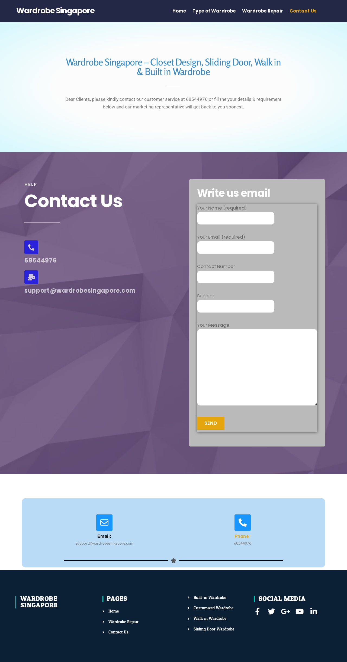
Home (179, 11)
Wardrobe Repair (262, 11)
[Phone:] (242, 522)
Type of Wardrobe (214, 11)
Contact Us (303, 11)
